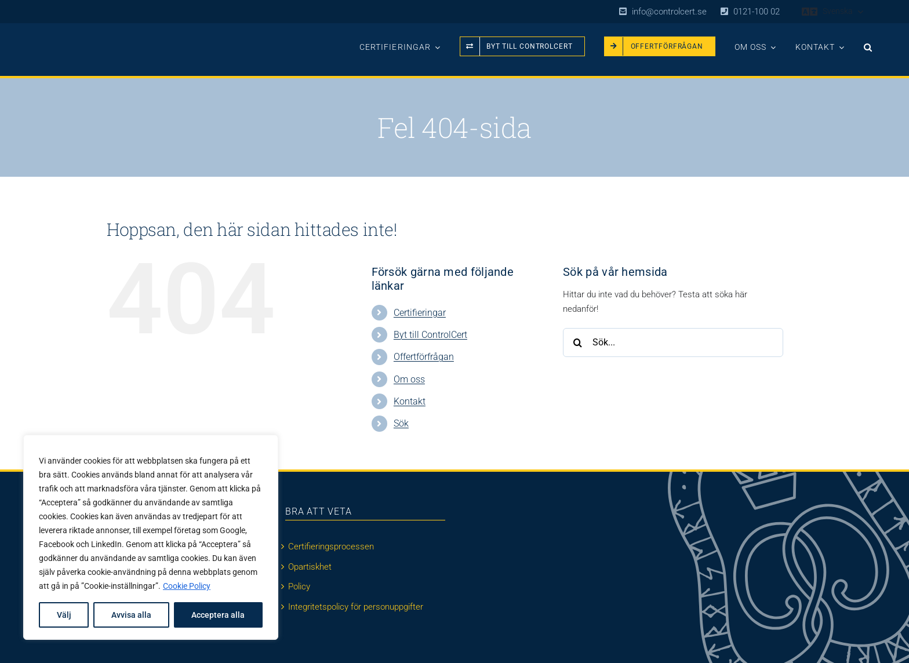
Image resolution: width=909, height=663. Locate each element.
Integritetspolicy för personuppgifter (355, 607)
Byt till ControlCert (430, 334)
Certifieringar (420, 312)
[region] (150, 537)
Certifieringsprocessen (331, 546)
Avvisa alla (131, 615)
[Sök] (577, 342)
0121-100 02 (756, 11)
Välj (64, 615)
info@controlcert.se (669, 11)
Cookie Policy (186, 586)
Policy (299, 586)
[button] (868, 43)
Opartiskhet (310, 567)
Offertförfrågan (424, 356)
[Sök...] (673, 342)
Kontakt (410, 401)
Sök (401, 423)
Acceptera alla (218, 615)
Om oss (409, 379)
